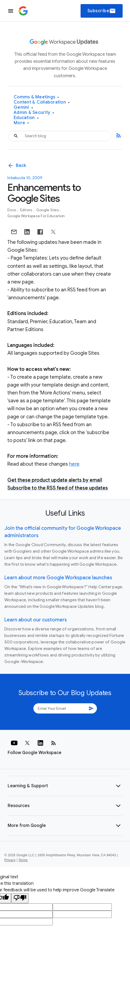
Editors (26, 210)
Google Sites (48, 210)
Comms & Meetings (36, 97)
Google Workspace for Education (36, 216)
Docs (12, 210)
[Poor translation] (20, 898)
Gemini (23, 107)
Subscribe (101, 11)
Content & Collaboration (42, 102)
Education (26, 117)
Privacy (10, 860)
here (74, 464)
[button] (65, 786)
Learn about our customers (35, 620)
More (21, 123)
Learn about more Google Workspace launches (58, 578)
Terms (23, 860)
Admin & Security (34, 112)
